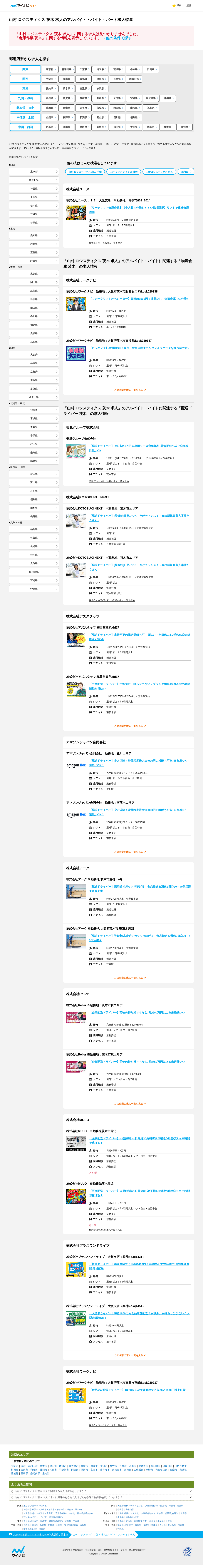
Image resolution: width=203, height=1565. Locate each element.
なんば (139, 1506)
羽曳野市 (64, 1469)
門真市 (74, 1469)
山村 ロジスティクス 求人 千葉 (85, 172)
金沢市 (143, 1521)
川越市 (33, 1513)
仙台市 (151, 1513)
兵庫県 (66, 79)
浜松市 (59, 1521)
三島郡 (24, 1473)
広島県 (49, 127)
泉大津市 (73, 1466)
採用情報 (108, 1550)
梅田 (126, 1506)
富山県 (100, 117)
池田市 (53, 1466)
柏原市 (53, 1469)
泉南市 (127, 1469)
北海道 (49, 107)
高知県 (184, 127)
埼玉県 (100, 69)
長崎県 (83, 98)
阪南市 (173, 1469)
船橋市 (65, 1513)
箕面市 (43, 1469)
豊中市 (43, 1466)
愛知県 (49, 88)
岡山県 (66, 127)
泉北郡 (183, 1469)
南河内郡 (35, 1473)
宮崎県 (133, 98)
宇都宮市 (88, 1513)
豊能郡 (14, 1473)
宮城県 (100, 107)
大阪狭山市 (161, 1469)
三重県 (83, 88)
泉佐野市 (143, 1466)
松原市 (14, 1469)
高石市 (94, 1469)
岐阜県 (66, 88)
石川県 (117, 117)
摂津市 (84, 1469)
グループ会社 (121, 1550)
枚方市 (113, 1466)
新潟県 (83, 117)
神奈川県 (66, 69)
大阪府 (49, 79)
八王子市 (34, 1506)
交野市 (149, 1469)
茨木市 (123, 1466)
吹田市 (62, 1466)
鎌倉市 (70, 1510)
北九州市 (128, 1525)
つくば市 (42, 1517)
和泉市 (34, 1469)
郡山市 (135, 1517)
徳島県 (150, 127)
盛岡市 (175, 1513)
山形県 (133, 107)
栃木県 (133, 69)
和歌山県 (134, 79)
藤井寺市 (105, 1469)
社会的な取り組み (93, 1550)
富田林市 (155, 1466)
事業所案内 (78, 1550)
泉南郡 (46, 1473)
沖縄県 (167, 98)
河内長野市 (181, 1466)
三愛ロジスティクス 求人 (159, 172)
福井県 (133, 117)
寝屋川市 (167, 1466)
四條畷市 (138, 1469)
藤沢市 (51, 1510)
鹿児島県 (151, 98)
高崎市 (59, 1517)
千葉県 (83, 69)
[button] (191, 171)
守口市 (103, 1466)
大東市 (24, 1469)
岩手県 (83, 107)
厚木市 (78, 1510)
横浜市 (35, 1510)
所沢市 (41, 1513)
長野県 (66, 117)
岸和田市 (33, 1466)
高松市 (74, 1525)
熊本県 (100, 98)
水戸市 (33, 1517)
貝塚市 (94, 1466)
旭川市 (135, 1513)
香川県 (133, 127)
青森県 (66, 107)
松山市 (33, 1529)
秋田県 (117, 107)
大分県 (117, 98)
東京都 (49, 69)
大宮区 (49, 1513)
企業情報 (66, 1550)
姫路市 (163, 1506)
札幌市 (127, 1513)
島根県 (100, 127)
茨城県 (117, 69)
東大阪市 (117, 1469)
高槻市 (84, 1466)
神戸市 (155, 1506)
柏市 (72, 1513)
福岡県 (49, 98)
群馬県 (150, 69)
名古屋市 (34, 1521)
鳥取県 (83, 127)
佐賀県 (66, 98)
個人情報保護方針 (137, 1550)
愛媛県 (167, 127)
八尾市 (132, 1466)
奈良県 (117, 79)
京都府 (83, 79)
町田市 (43, 1506)
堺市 (23, 1466)
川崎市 (43, 1510)
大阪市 (14, 1466)
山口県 (117, 127)
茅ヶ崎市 (61, 1510)
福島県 (150, 107)
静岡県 (100, 88)
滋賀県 (100, 79)
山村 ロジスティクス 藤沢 (123, 172)
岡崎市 (43, 1521)
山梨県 (49, 117)
